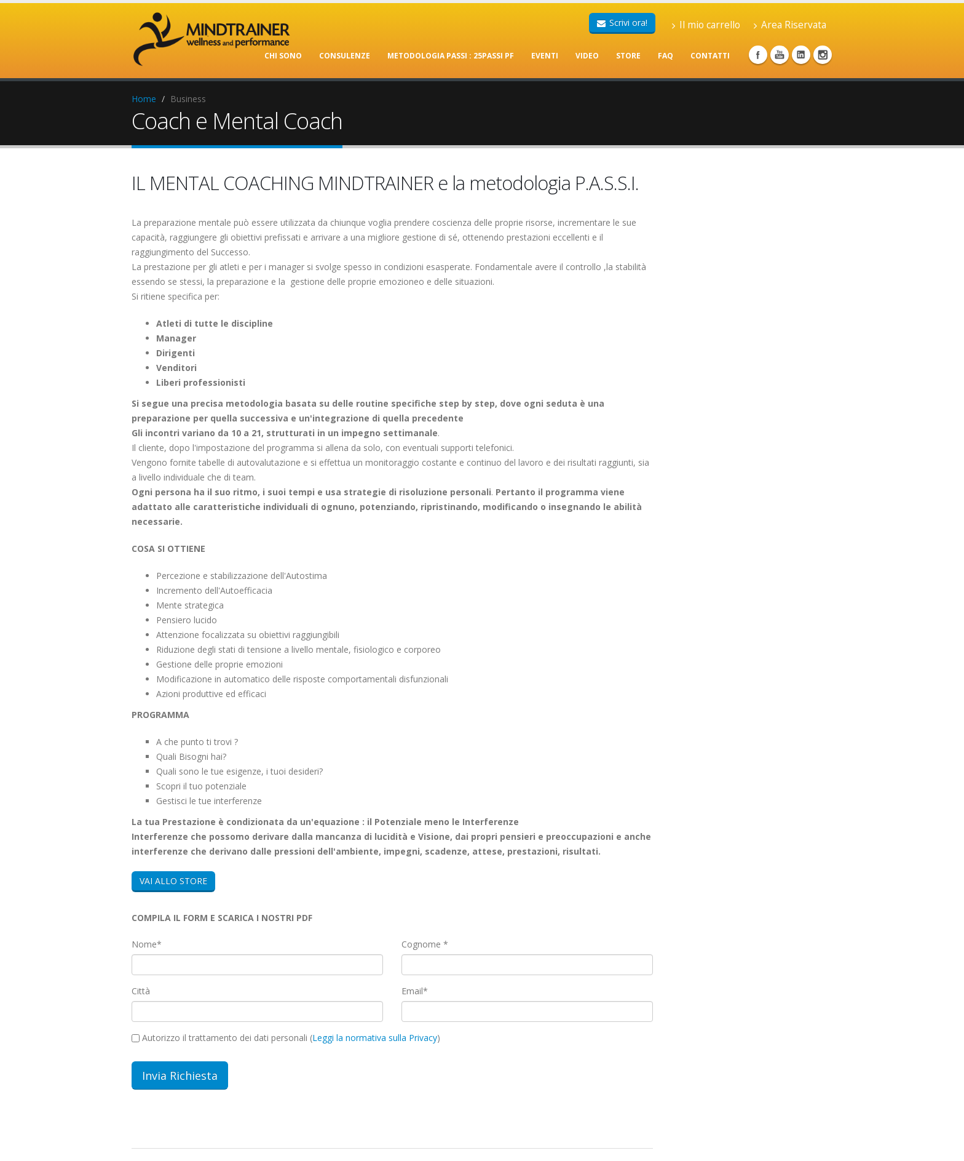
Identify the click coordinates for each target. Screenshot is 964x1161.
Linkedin (801, 55)
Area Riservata (790, 24)
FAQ (665, 55)
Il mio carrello (706, 24)
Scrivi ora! (622, 22)
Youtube (779, 55)
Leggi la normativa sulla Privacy (374, 1037)
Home (144, 99)
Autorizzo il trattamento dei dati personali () (286, 1037)
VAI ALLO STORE (173, 881)
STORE (628, 55)
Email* (414, 991)
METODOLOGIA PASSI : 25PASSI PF (450, 55)
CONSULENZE (344, 55)
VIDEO (587, 55)
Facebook (758, 55)
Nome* (147, 944)
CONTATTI (710, 55)
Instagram (822, 55)
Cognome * (424, 944)
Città (141, 991)
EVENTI (544, 55)
